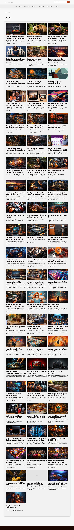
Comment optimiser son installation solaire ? (34, 82)
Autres (57, 6)
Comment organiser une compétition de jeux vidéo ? (56, 461)
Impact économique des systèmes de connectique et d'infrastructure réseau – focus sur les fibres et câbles (58, 61)
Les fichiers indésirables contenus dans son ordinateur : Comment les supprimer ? (15, 284)
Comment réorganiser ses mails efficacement (35, 350)
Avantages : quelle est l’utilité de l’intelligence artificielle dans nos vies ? (36, 194)
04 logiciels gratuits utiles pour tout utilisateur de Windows (57, 484)
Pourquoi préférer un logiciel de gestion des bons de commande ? (57, 395)
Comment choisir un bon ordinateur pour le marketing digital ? (15, 239)
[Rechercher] (60, 2)
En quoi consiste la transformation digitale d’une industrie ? (15, 373)
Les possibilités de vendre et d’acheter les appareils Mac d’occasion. (14, 440)
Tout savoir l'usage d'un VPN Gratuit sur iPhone (57, 127)
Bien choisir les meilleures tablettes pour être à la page (35, 283)
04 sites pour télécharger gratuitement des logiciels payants (35, 484)
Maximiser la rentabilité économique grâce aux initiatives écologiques (34, 38)
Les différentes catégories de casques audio (57, 171)
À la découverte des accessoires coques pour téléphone (58, 238)
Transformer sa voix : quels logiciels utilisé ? (56, 439)
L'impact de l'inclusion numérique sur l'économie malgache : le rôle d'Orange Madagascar (14, 106)
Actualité (27, 6)
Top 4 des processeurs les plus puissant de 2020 (15, 461)
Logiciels (41, 6)
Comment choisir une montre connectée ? (36, 260)
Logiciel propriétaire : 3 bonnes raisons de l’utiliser (15, 194)
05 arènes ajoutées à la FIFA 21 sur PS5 (15, 484)
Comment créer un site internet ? (55, 372)
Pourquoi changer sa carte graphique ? (35, 149)
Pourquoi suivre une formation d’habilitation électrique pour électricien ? (15, 127)
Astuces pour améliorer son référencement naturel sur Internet (56, 261)
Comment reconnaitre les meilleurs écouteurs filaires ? (36, 394)
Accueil (6, 12)
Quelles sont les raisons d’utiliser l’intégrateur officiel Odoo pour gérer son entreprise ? (57, 150)
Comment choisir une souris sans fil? (15, 216)
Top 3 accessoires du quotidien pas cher (15, 327)
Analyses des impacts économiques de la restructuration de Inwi (55, 83)
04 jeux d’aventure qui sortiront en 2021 (13, 506)
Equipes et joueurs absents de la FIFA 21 (37, 461)
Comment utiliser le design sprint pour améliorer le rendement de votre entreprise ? (36, 128)
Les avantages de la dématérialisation (54, 305)
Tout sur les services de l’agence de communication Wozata (37, 305)
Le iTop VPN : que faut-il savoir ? (58, 216)
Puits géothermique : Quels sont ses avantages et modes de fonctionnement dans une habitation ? (57, 195)
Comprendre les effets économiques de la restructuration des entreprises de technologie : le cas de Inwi (37, 61)
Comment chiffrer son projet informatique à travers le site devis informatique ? (36, 417)
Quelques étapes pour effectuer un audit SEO (57, 350)
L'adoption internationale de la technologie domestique (57, 104)
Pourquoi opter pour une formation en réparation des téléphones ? (15, 306)
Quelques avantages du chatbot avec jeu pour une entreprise (57, 327)
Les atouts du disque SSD (35, 237)
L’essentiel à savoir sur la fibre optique (57, 283)
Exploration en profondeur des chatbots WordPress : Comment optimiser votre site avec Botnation (15, 61)
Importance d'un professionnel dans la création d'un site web (36, 171)
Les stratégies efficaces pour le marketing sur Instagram (57, 37)
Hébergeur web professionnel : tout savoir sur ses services (36, 439)
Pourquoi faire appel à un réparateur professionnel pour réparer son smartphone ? (15, 150)
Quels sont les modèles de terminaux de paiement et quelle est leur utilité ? (14, 417)
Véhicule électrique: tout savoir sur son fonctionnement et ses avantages (15, 261)
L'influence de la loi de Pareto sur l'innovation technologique (15, 37)
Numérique (19, 6)
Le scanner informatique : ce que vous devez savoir (36, 327)
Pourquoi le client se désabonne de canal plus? (37, 372)
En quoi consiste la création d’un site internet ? (14, 350)
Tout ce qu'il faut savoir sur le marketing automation (57, 417)
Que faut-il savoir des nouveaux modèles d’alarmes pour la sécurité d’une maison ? (15, 83)
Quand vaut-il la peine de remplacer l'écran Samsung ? (15, 171)
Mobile (34, 6)
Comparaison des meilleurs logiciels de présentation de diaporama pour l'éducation (35, 105)
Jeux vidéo (49, 6)
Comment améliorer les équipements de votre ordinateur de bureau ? (13, 395)
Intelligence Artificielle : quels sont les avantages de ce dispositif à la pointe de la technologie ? (36, 217)
